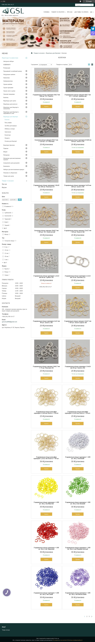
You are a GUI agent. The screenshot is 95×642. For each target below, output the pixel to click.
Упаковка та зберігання (10, 173)
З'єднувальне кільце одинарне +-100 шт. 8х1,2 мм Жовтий (46, 503)
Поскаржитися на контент (60, 640)
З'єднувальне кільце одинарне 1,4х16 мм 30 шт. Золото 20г (78, 367)
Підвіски (5, 148)
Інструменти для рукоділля (11, 163)
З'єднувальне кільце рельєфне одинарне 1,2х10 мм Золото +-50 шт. (78, 412)
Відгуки (4, 187)
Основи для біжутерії (11, 141)
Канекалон (6, 166)
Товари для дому (8, 176)
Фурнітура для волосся (10, 104)
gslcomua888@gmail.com (9, 322)
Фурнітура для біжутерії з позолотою (11, 108)
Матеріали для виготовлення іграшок (12, 158)
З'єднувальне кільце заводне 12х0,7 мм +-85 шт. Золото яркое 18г (77, 321)
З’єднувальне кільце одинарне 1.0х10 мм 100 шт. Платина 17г (46, 186)
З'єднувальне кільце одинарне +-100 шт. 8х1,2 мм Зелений (77, 503)
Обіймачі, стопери (10, 129)
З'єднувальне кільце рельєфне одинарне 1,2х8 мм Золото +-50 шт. (46, 412)
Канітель (5, 97)
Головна (46, 12)
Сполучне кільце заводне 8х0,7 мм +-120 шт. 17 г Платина (46, 140)
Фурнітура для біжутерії (10, 116)
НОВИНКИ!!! (7, 64)
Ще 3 (5, 262)
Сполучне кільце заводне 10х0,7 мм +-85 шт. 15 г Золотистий (46, 231)
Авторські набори (8, 61)
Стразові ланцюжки (9, 94)
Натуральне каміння (9, 74)
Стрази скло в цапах (9, 91)
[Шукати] (91, 5)
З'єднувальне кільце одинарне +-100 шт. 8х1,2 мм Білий (77, 457)
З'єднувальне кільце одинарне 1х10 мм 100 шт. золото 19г (77, 186)
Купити (46, 106)
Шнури (5, 152)
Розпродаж (6, 68)
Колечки (7, 119)
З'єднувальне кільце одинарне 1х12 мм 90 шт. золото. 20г (46, 321)
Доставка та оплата (81, 12)
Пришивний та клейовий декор (12, 71)
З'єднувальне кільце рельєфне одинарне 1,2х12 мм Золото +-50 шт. (46, 457)
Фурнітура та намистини (10, 58)
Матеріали (6, 155)
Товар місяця (6, 630)
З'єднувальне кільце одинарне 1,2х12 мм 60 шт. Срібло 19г (46, 276)
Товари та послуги (57, 12)
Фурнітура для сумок (9, 101)
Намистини (6, 78)
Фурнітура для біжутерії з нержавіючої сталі (11, 112)
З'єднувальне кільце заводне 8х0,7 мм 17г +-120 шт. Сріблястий (78, 95)
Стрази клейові (7, 84)
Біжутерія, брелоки (9, 145)
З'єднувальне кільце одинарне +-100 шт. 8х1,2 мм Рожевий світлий (77, 548)
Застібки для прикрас (11, 126)
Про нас (70, 12)
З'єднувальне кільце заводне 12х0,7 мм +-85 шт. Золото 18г (77, 231)
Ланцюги (7, 138)
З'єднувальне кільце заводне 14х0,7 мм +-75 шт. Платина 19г (46, 367)
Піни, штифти (8, 122)
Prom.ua (56, 638)
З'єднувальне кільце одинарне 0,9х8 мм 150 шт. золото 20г (77, 140)
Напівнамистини (8, 81)
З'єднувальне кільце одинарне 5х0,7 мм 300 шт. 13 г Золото (46, 95)
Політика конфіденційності (75, 640)
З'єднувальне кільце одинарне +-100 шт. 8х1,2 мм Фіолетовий (77, 593)
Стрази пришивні (8, 87)
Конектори (8, 135)
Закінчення (8, 132)
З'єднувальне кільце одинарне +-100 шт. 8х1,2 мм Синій (46, 593)
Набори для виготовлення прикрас (13, 169)
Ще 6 (5, 228)
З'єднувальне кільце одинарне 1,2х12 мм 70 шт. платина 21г (78, 276)
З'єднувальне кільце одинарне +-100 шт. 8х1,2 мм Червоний (46, 548)
